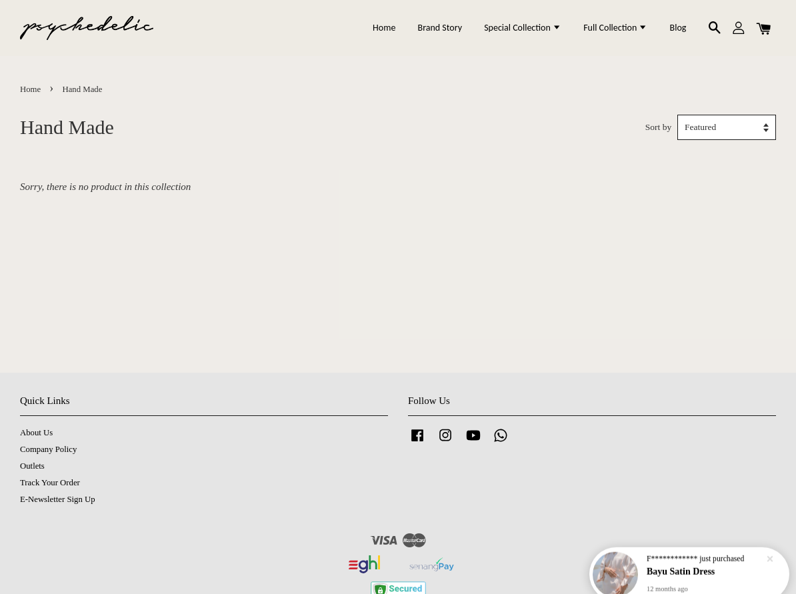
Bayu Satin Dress (682, 558)
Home (384, 27)
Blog (678, 27)
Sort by (658, 127)
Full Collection (615, 27)
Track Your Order (50, 482)
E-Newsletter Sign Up (57, 499)
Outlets (32, 466)
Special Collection (522, 27)
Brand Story (440, 27)
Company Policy (48, 449)
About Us (36, 432)
